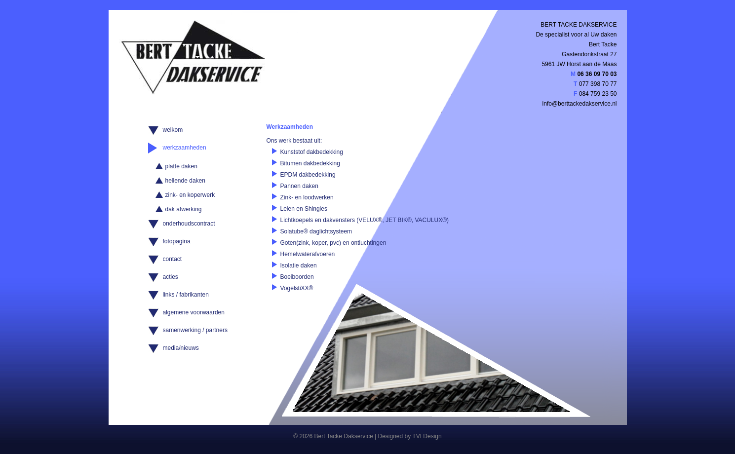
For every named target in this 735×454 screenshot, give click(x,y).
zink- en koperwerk (190, 194)
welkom (173, 129)
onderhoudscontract (189, 223)
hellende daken (185, 180)
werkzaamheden (184, 147)
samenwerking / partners (195, 330)
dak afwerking (183, 209)
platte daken (181, 166)
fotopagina (177, 241)
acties (170, 276)
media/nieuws (181, 347)
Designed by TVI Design (409, 436)
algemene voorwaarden (194, 312)
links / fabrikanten (186, 294)
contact (172, 259)
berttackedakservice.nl (587, 103)
